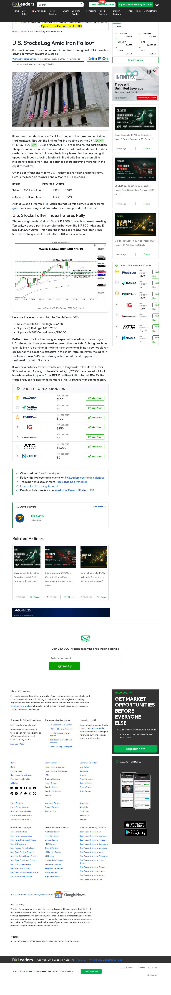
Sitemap (83, 819)
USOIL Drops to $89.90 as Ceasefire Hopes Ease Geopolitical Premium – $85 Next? (134, 190)
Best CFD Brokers (18, 844)
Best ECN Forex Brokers (20, 864)
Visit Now (95, 398)
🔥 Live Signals (39, 10)
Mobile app (84, 815)
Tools (138, 10)
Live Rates (24, 12)
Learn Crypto (50, 783)
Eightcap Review (52, 876)
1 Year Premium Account (102, 4)
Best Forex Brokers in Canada (93, 867)
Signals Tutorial (51, 807)
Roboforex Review (53, 864)
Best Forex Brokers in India (91, 852)
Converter (84, 771)
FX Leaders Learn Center (61, 725)
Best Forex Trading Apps (21, 836)
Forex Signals (16, 771)
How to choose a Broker (20, 811)
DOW (99, 140)
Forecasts (91, 10)
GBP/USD (147, 33)
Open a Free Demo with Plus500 (61, 26)
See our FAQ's (17, 743)
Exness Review (51, 840)
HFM (81, 490)
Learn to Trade (76, 12)
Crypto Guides (51, 787)
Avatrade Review (52, 832)
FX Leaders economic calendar (84, 477)
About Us (84, 807)
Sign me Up (64, 666)
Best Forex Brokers (18, 832)
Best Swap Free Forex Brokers (23, 860)
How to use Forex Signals (21, 775)
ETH (31, 971)
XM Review (50, 856)
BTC (17, 971)
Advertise (84, 803)
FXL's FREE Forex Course (61, 729)
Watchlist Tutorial (52, 803)
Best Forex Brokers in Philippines (94, 856)
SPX (34, 145)
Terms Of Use (81, 959)
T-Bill (46, 204)
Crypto (66, 10)
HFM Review (50, 844)
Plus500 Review (52, 836)
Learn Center (51, 763)
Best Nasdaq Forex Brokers (22, 848)
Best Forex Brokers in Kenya (92, 875)
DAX (143, 42)
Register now (135, 749)
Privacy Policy (95, 959)
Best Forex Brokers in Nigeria (92, 871)
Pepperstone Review (54, 868)
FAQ (47, 775)
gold (15, 208)
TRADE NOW (91, 971)
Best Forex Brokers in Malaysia (93, 840)
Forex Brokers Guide (19, 807)
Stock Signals (85, 791)
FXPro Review (51, 872)
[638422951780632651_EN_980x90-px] (61, 612)
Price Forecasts (86, 779)
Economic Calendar (88, 763)
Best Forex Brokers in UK (90, 832)
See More (99, 506)
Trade (130, 10)
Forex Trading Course (54, 767)
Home (13, 763)
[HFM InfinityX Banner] (135, 83)
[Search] (60, 4)
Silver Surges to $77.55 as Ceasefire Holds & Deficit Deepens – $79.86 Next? (26, 577)
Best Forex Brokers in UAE (91, 879)
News (16, 10)
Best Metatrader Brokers (21, 876)
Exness (72, 490)
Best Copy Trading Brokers (22, 852)
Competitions (150, 10)
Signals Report (86, 783)
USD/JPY (122, 42)
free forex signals (50, 473)
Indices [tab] (118, 27)
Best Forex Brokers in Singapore (94, 844)
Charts (83, 775)
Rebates (48, 795)
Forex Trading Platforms (21, 815)
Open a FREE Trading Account (135, 4)
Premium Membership (20, 779)
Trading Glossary (52, 779)
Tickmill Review (51, 848)
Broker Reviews (117, 12)
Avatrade (61, 490)
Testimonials (50, 811)
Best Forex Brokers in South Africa (94, 836)
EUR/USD (124, 33)
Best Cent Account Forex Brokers (24, 872)
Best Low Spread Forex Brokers (24, 856)
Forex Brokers (103, 12)
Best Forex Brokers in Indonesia (93, 848)
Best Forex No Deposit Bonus (23, 840)
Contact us (84, 811)
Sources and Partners (19, 819)
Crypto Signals (86, 787)
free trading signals (20, 705)
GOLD (144, 50)
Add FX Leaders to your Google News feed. (48, 894)
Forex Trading (53, 12)
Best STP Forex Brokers (20, 868)
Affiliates (14, 783)
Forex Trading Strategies (71, 482)
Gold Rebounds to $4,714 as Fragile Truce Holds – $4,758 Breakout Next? (92, 577)
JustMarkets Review (54, 860)
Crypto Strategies (53, 791)
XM (92, 490)
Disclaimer (108, 959)
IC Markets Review (53, 852)
